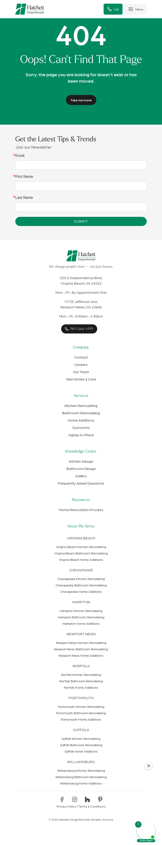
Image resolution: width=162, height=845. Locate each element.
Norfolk (81, 666)
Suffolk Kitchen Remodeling (81, 738)
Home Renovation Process (81, 509)
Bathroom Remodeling (81, 413)
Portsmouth (81, 697)
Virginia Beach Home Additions (81, 559)
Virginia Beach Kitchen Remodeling (81, 546)
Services (81, 396)
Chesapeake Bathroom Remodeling (81, 585)
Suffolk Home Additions (81, 751)
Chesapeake (81, 570)
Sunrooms (81, 427)
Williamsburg (81, 761)
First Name (24, 176)
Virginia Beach (81, 538)
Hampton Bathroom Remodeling (81, 617)
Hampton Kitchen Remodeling (81, 610)
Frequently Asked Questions (81, 483)
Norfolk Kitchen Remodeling (81, 674)
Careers (81, 364)
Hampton (81, 602)
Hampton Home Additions (81, 623)
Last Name (24, 197)
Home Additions (81, 420)
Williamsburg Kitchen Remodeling (81, 770)
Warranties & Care (81, 379)
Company (81, 347)
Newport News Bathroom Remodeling (81, 649)
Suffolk (81, 729)
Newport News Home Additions (81, 655)
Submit (81, 221)
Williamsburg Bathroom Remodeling (81, 777)
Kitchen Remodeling (81, 405)
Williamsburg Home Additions (81, 783)
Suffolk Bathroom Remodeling (81, 745)
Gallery (81, 476)
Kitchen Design (81, 461)
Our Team (81, 372)
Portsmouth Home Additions (81, 719)
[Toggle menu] (135, 9)
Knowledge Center (81, 451)
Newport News (81, 634)
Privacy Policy (66, 806)
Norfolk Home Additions (81, 687)
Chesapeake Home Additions (81, 591)
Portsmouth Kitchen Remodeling (81, 706)
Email (19, 155)
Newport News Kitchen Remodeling (81, 642)
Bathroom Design (81, 468)
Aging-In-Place (81, 435)
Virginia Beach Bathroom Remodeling (81, 553)
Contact (81, 357)
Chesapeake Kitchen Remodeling (81, 578)
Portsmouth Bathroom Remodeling (81, 713)
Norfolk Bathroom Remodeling (81, 681)
